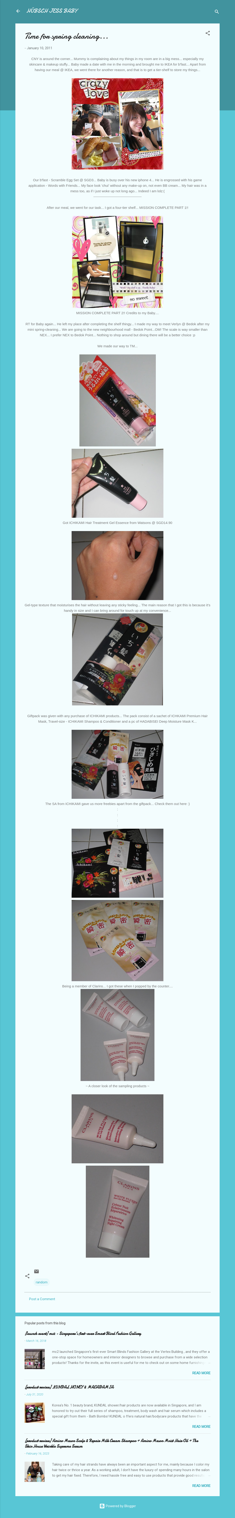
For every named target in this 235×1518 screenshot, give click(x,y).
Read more (201, 1373)
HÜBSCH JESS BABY (51, 11)
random (42, 1282)
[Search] (217, 13)
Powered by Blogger (117, 1506)
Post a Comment (42, 1299)
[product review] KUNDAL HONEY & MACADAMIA (69, 1387)
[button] (207, 33)
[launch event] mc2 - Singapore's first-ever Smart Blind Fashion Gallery (83, 1334)
